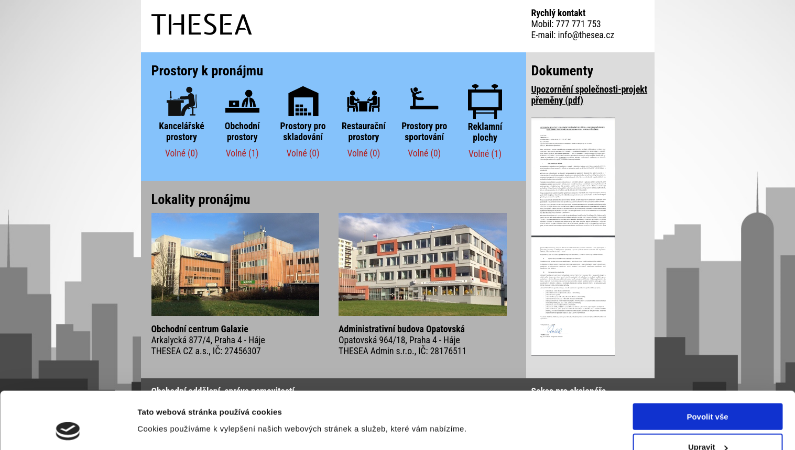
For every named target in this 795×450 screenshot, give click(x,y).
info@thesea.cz (586, 35)
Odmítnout (707, 424)
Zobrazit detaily (166, 403)
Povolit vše (707, 362)
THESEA (202, 24)
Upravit (708, 393)
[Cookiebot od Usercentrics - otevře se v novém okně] (68, 429)
